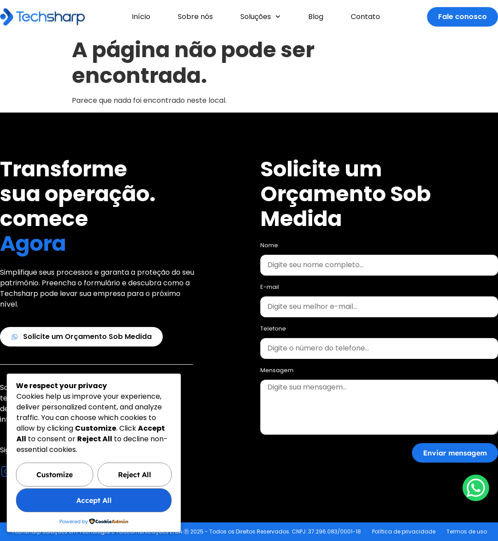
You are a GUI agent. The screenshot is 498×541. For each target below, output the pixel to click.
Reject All (134, 475)
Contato (365, 17)
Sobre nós (195, 17)
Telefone (273, 329)
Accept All (94, 500)
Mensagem (277, 370)
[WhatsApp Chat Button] (476, 488)
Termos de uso (467, 531)
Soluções (260, 16)
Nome (269, 245)
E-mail (269, 287)
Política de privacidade (403, 531)
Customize (54, 475)
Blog (315, 17)
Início (141, 17)
